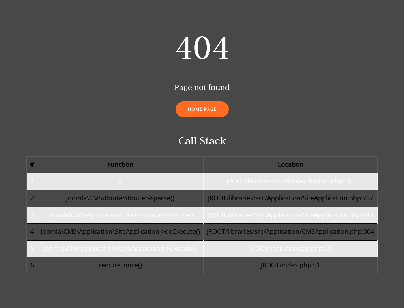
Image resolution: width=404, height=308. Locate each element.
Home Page (202, 109)
